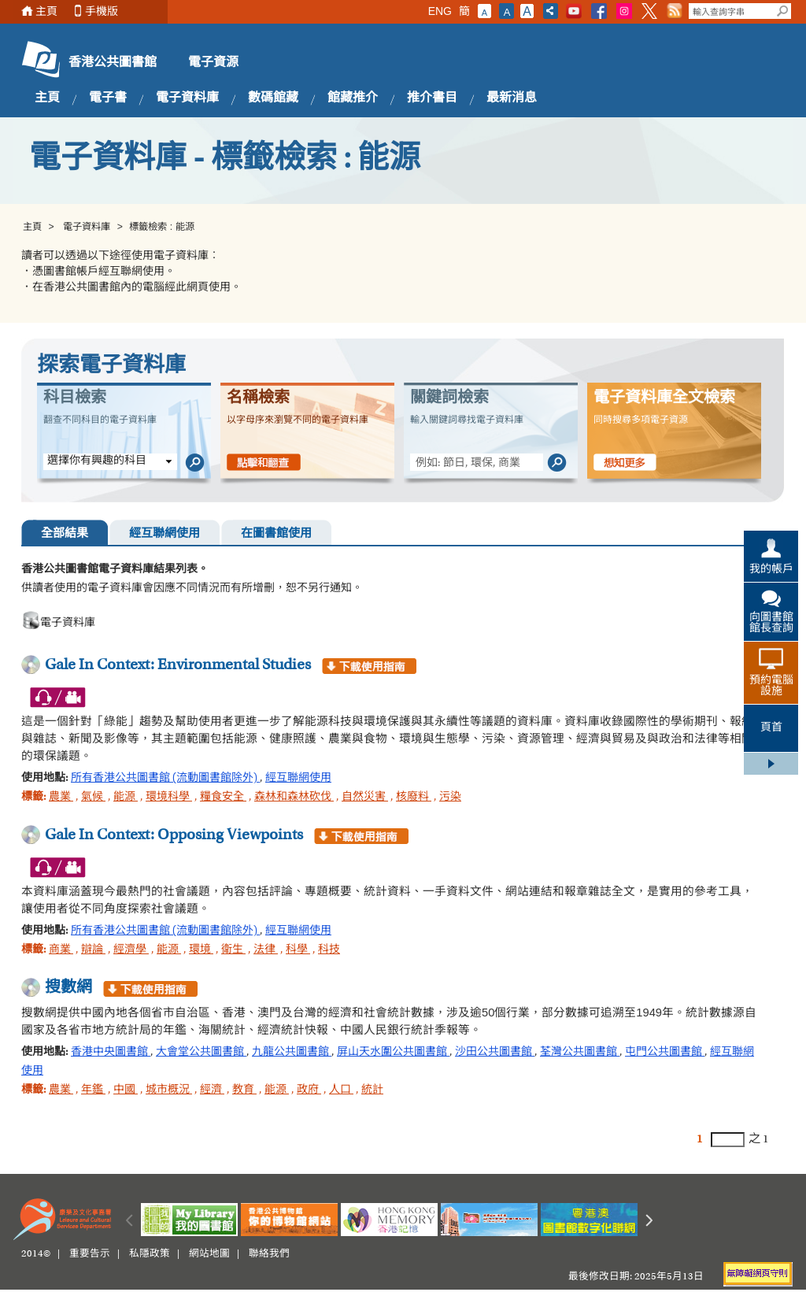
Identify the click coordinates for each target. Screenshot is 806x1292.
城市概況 (169, 1090)
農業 (61, 797)
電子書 (108, 98)
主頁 (46, 11)
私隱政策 (149, 1254)
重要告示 (89, 1254)
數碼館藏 (273, 98)
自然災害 (365, 797)
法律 (265, 950)
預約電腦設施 (771, 687)
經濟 (212, 1090)
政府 (309, 1090)
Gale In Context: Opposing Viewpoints (174, 835)
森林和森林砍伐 (294, 797)
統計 (372, 1090)
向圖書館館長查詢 (771, 624)
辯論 (93, 950)
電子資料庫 (187, 98)
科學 (298, 950)
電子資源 (213, 63)
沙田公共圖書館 (494, 1052)
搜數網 (68, 988)
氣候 (93, 797)
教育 (244, 1090)
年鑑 (93, 1090)
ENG (440, 11)
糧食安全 (223, 797)
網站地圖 (209, 1254)
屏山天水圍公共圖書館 (393, 1052)
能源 (125, 797)
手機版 (101, 11)
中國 (125, 1090)
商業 (61, 950)
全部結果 (64, 534)
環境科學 (169, 797)
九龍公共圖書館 (291, 1052)
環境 (201, 950)
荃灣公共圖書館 (579, 1052)
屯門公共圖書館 (664, 1052)
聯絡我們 (269, 1254)
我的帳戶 (771, 570)
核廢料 (413, 797)
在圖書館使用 (276, 534)
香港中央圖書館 (110, 1052)
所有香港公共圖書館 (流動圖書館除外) (165, 778)
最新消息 (511, 98)
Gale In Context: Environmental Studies (178, 665)
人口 (341, 1090)
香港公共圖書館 (112, 62)
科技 (329, 950)
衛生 (233, 950)
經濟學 (131, 950)
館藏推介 (352, 98)
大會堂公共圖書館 (201, 1052)
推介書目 (432, 98)
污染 (450, 797)
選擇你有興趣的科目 (96, 461)
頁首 (771, 728)
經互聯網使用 (164, 534)
